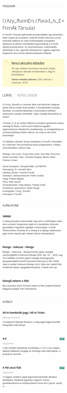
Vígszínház (8, 343)
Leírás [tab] (7, 95)
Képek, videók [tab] (27, 95)
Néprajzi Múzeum (11, 317)
